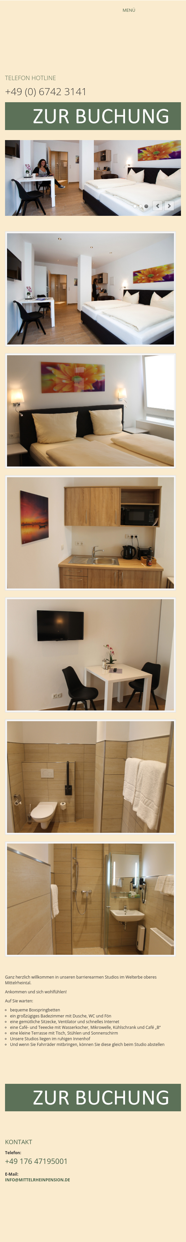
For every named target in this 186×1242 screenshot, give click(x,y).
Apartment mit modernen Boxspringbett (134, 206)
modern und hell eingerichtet (146, 206)
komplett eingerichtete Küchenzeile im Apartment (140, 206)
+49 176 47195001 (36, 1161)
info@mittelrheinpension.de (37, 1180)
